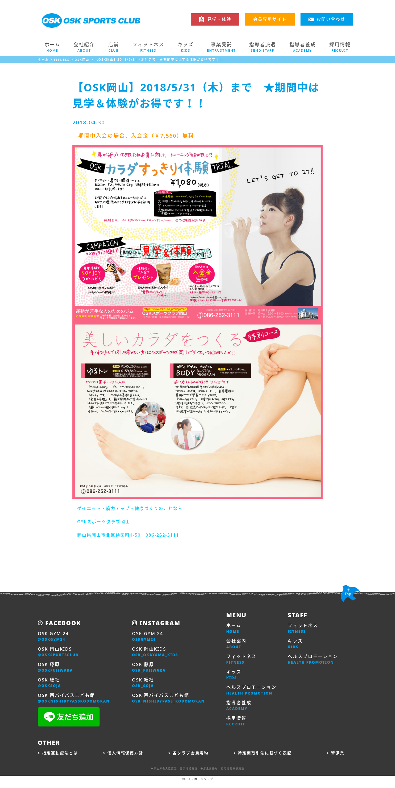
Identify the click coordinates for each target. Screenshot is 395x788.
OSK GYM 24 (54, 636)
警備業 (338, 758)
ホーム (52, 47)
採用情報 (237, 726)
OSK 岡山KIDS (59, 653)
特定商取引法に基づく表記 (266, 758)
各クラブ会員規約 (192, 758)
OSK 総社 (50, 685)
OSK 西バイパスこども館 (76, 701)
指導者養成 (239, 710)
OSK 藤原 (57, 669)
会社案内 (237, 645)
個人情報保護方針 (126, 758)
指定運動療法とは (61, 758)
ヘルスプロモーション (252, 693)
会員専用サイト (270, 19)
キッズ (234, 677)
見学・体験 (219, 19)
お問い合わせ (330, 19)
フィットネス (242, 661)
